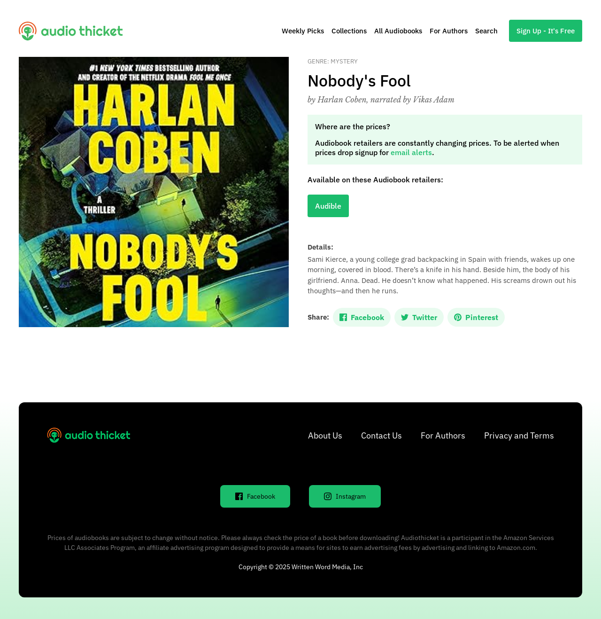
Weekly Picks (303, 30)
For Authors (449, 30)
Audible (328, 206)
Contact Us (381, 435)
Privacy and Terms (519, 435)
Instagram (345, 496)
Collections (349, 30)
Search (486, 30)
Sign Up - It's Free (545, 30)
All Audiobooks (398, 30)
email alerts (411, 152)
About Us (325, 435)
